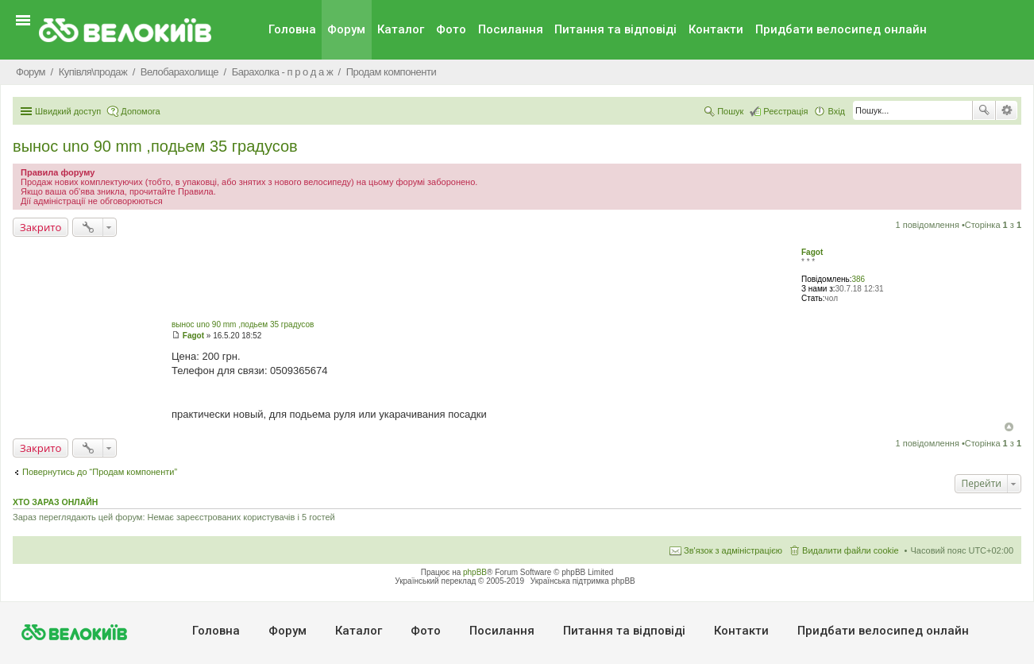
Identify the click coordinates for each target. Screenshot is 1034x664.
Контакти (716, 29)
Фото (451, 29)
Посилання (510, 29)
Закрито (40, 227)
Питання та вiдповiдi (615, 29)
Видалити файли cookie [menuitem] (850, 550)
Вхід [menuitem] (836, 111)
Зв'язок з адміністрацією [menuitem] (733, 550)
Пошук (984, 110)
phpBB (475, 572)
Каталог (400, 29)
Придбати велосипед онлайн (841, 29)
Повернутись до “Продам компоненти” (99, 472)
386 (858, 279)
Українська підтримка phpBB (583, 581)
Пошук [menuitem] (730, 111)
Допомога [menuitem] (140, 111)
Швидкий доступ (68, 111)
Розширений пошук (1006, 110)
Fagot (812, 252)
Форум (346, 29)
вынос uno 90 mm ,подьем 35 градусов (155, 146)
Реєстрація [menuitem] (785, 111)
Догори (1009, 427)
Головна (292, 29)
